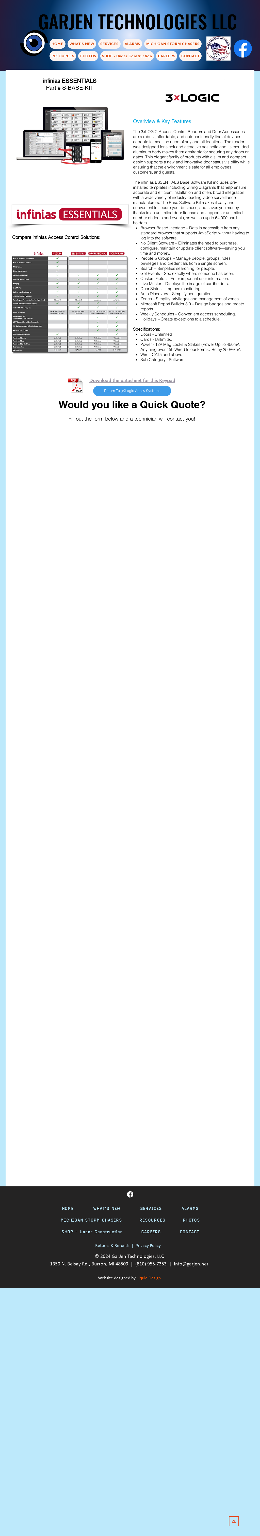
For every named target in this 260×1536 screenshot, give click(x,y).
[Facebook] (243, 48)
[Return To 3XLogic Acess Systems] (132, 391)
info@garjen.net (191, 1264)
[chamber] (218, 48)
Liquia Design (149, 1278)
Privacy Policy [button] (148, 1245)
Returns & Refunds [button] (112, 1245)
